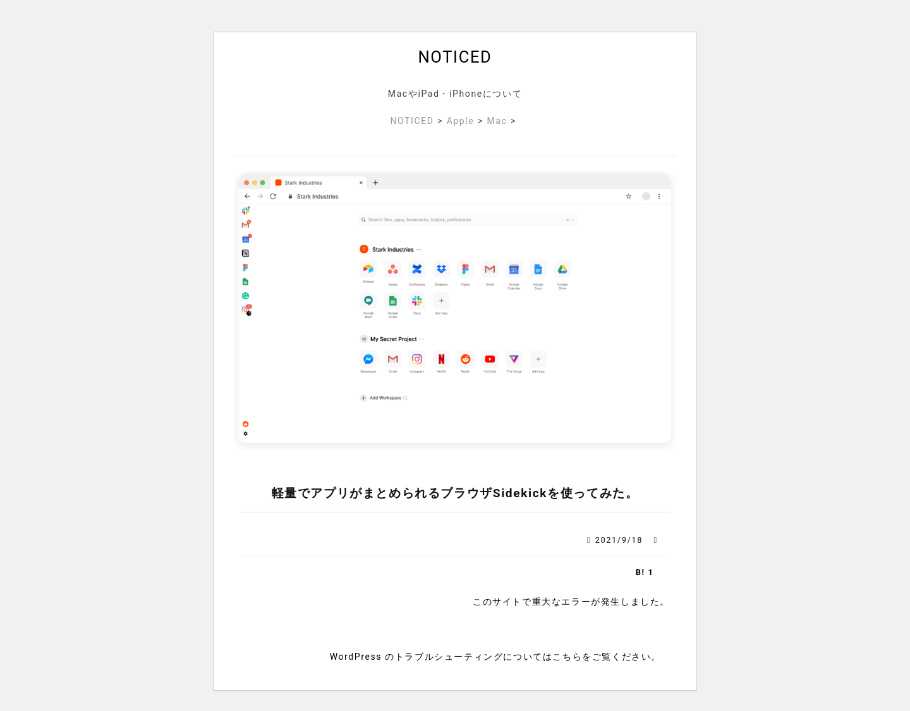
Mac (497, 121)
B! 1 (645, 572)
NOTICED (455, 56)
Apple (461, 121)
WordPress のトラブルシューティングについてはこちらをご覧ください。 (495, 657)
